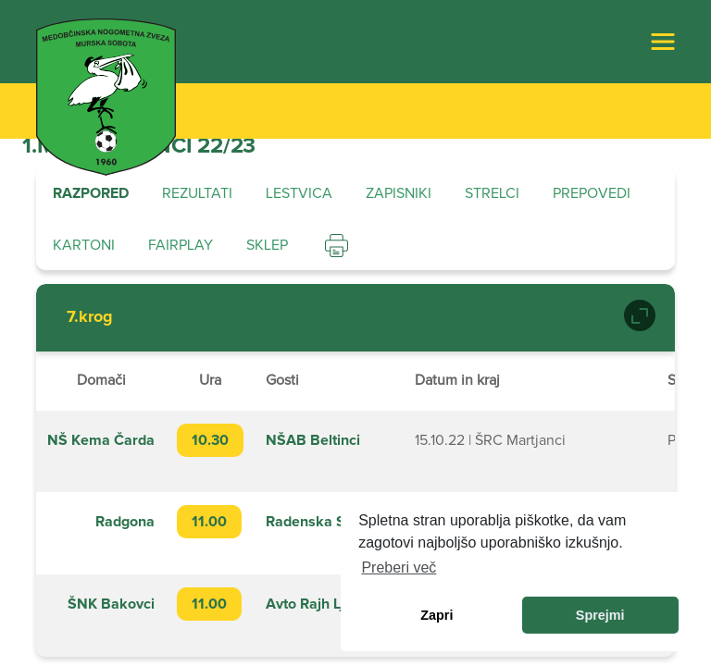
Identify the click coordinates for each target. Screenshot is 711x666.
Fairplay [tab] (180, 245)
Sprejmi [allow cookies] (600, 615)
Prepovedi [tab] (591, 193)
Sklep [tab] (267, 245)
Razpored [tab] (91, 193)
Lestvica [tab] (299, 193)
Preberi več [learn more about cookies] (398, 567)
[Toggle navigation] (663, 41)
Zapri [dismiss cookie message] (436, 615)
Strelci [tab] (492, 193)
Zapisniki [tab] (398, 193)
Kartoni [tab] (84, 245)
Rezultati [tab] (197, 193)
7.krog (90, 317)
